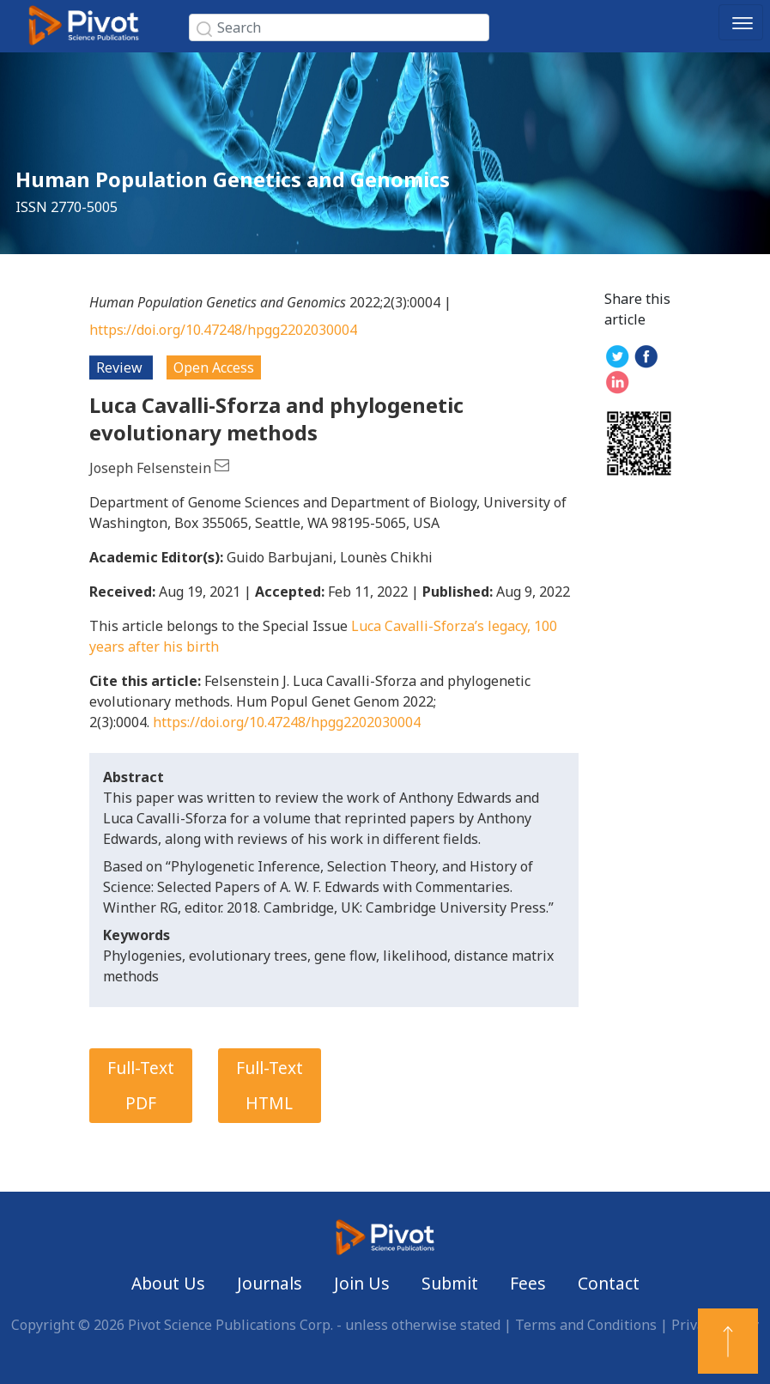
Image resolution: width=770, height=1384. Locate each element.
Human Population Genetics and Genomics (232, 179)
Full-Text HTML (269, 1085)
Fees (528, 1283)
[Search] (339, 27)
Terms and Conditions (586, 1324)
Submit (449, 1283)
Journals (269, 1283)
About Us (168, 1283)
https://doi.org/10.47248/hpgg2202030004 (223, 329)
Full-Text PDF (140, 1085)
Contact (609, 1283)
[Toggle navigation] (740, 22)
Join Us (362, 1283)
